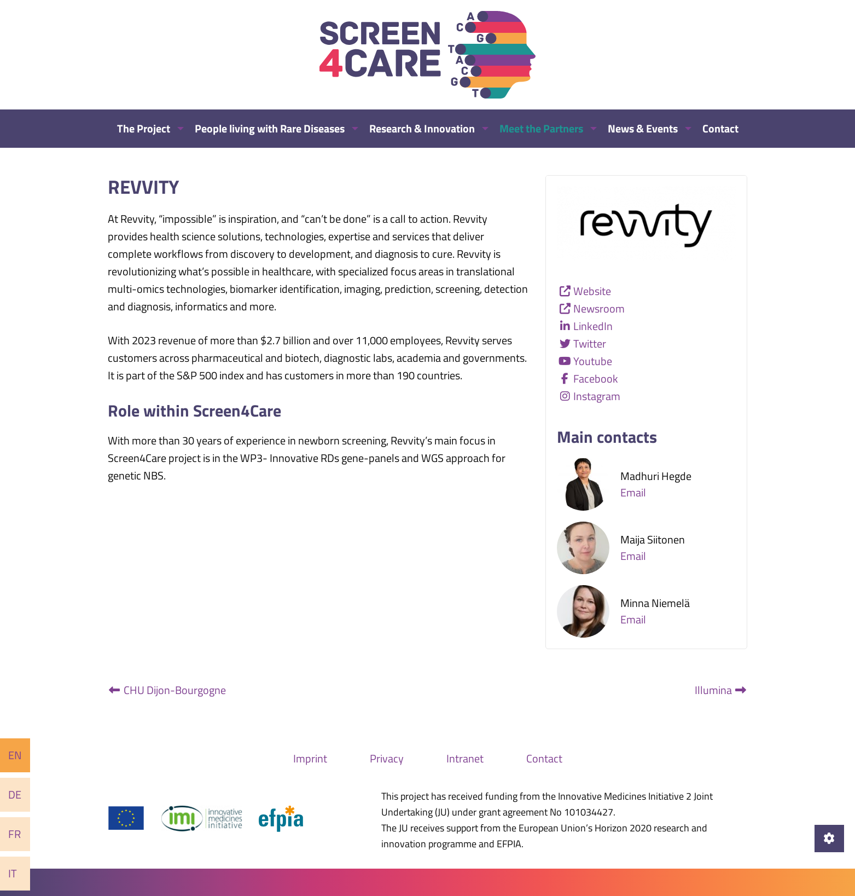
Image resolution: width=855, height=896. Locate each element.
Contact (544, 758)
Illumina (721, 689)
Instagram (596, 396)
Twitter (589, 343)
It (12, 873)
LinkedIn (593, 325)
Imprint (310, 758)
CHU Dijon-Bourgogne (167, 689)
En (15, 755)
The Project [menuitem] (143, 128)
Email (633, 492)
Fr (14, 833)
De (14, 794)
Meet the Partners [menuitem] (541, 128)
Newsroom (599, 308)
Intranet (465, 758)
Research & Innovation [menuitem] (422, 128)
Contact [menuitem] (720, 128)
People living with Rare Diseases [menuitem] (270, 128)
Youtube (592, 360)
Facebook (595, 378)
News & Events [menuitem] (643, 128)
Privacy (387, 758)
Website (592, 290)
